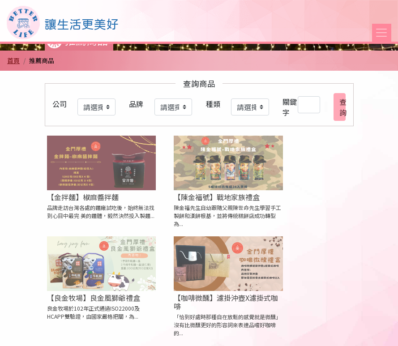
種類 (213, 103)
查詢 (342, 107)
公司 (59, 103)
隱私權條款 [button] (136, 331)
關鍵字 (289, 107)
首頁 (13, 60)
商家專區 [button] (264, 331)
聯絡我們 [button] (222, 331)
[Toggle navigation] (381, 33)
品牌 (136, 103)
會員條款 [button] (181, 331)
